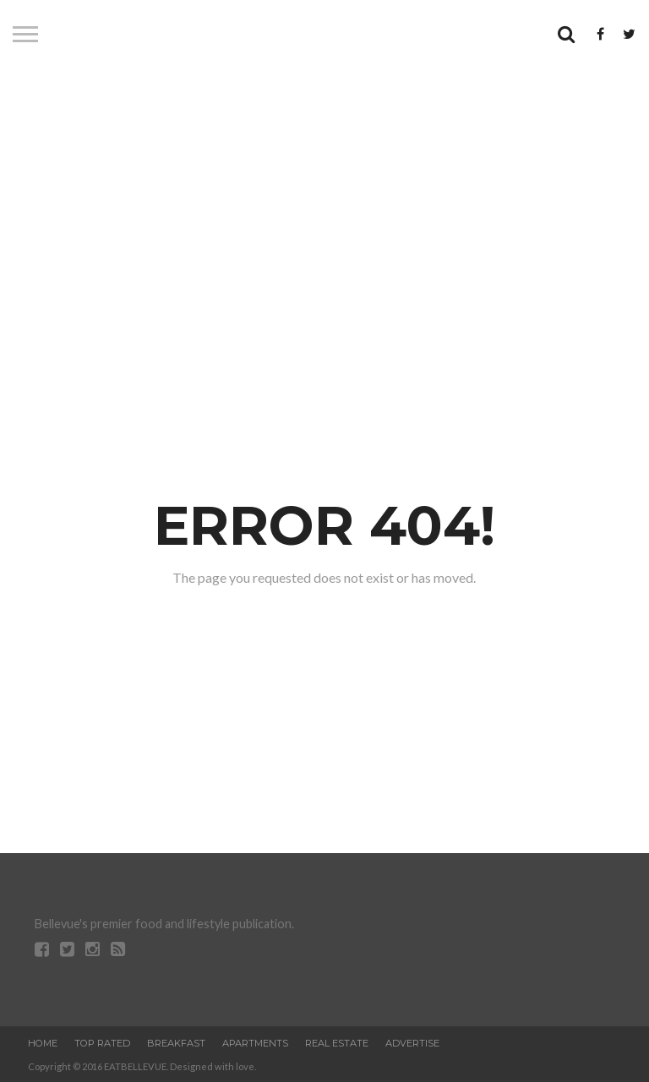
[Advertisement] (324, 207)
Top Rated (102, 1043)
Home (42, 1043)
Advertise (412, 1043)
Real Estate (336, 1043)
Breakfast (176, 1043)
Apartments (255, 1043)
